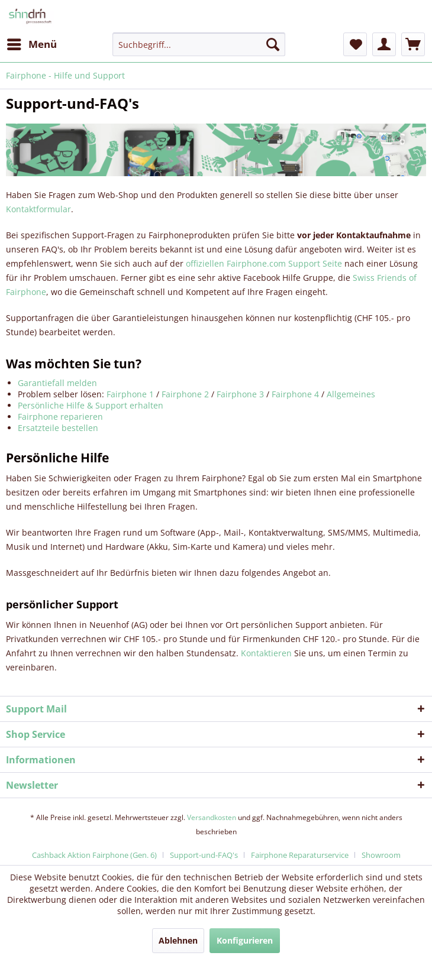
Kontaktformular (38, 209)
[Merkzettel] (355, 44)
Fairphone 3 (240, 394)
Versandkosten (211, 817)
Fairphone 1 (130, 394)
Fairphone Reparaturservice (300, 855)
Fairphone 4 (295, 394)
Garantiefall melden (57, 382)
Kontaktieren (266, 653)
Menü (32, 43)
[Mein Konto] (384, 44)
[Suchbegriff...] (198, 44)
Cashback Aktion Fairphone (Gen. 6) (94, 855)
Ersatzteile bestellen (58, 427)
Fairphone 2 (185, 394)
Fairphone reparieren (60, 416)
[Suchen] (272, 44)
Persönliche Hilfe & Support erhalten (90, 405)
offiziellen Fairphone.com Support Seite (264, 263)
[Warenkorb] (413, 44)
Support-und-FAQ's (204, 855)
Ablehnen (178, 940)
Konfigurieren (245, 940)
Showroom (381, 855)
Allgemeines (351, 394)
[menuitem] (31, 44)
